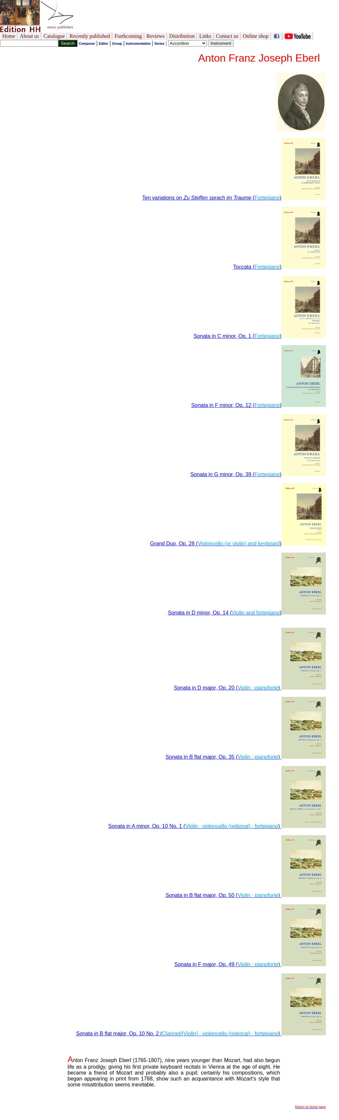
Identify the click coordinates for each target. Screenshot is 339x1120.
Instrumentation (138, 43)
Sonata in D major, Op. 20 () (250, 688)
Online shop (256, 36)
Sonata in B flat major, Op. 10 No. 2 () (201, 1033)
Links (205, 36)
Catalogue (54, 36)
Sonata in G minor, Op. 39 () (258, 474)
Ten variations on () (234, 198)
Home (8, 36)
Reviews (155, 36)
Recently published (89, 36)
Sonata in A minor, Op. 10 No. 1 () (217, 826)
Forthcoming (128, 36)
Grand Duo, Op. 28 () (238, 543)
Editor (103, 43)
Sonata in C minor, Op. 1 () (260, 336)
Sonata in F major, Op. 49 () (250, 964)
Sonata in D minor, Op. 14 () (247, 612)
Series (159, 43)
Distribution (182, 36)
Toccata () (279, 267)
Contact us (227, 36)
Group (117, 43)
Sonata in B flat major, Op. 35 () (246, 757)
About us (29, 36)
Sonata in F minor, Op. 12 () (258, 405)
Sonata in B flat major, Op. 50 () (246, 895)
